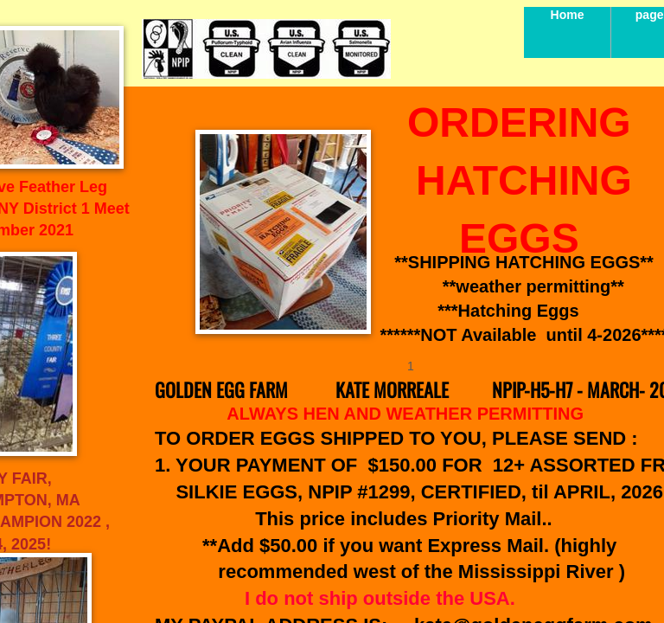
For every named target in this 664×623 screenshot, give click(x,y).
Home (567, 15)
